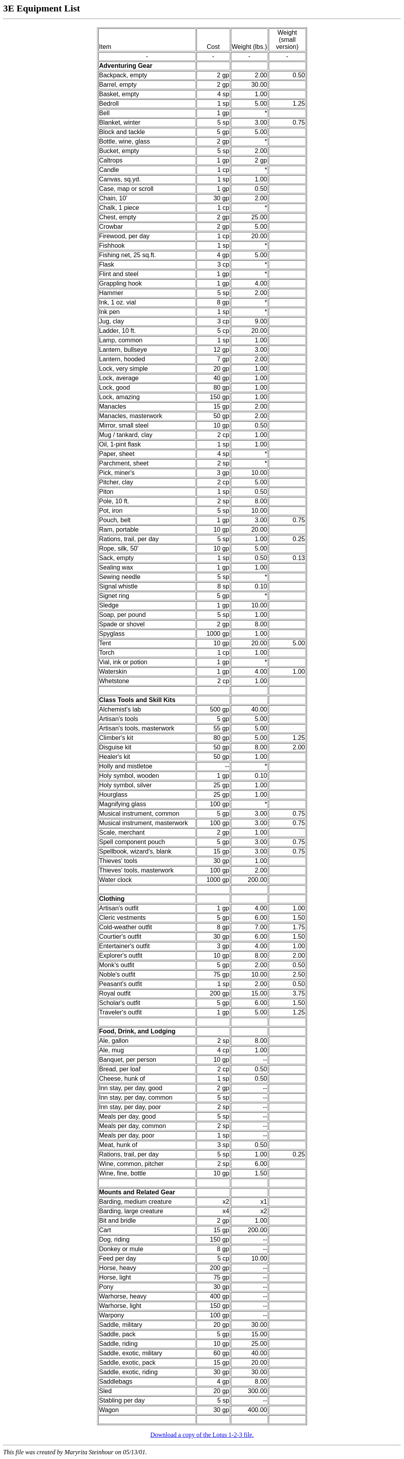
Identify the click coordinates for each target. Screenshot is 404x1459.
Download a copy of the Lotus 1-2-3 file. (202, 1434)
